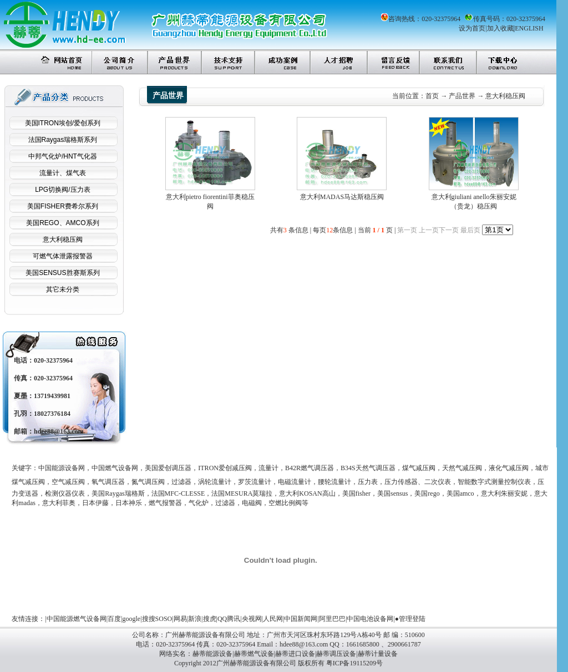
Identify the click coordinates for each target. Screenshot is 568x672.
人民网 (273, 619)
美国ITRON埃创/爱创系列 (63, 123)
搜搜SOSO (157, 619)
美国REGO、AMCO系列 (62, 223)
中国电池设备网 (370, 619)
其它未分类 (62, 289)
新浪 (194, 619)
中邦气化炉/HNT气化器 (62, 156)
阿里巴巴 (332, 619)
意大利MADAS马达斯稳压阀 (342, 197)
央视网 (252, 619)
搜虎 (209, 619)
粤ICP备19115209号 (354, 663)
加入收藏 (500, 28)
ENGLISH (529, 28)
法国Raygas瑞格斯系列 (63, 140)
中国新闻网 (300, 619)
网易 (180, 619)
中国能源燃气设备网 (76, 619)
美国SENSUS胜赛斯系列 (62, 273)
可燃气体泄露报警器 (63, 256)
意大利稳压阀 (63, 239)
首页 (432, 96)
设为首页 (472, 28)
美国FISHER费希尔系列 (62, 206)
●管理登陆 (410, 619)
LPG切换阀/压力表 (62, 190)
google (132, 619)
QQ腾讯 (228, 619)
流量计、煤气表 (62, 173)
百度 (114, 619)
